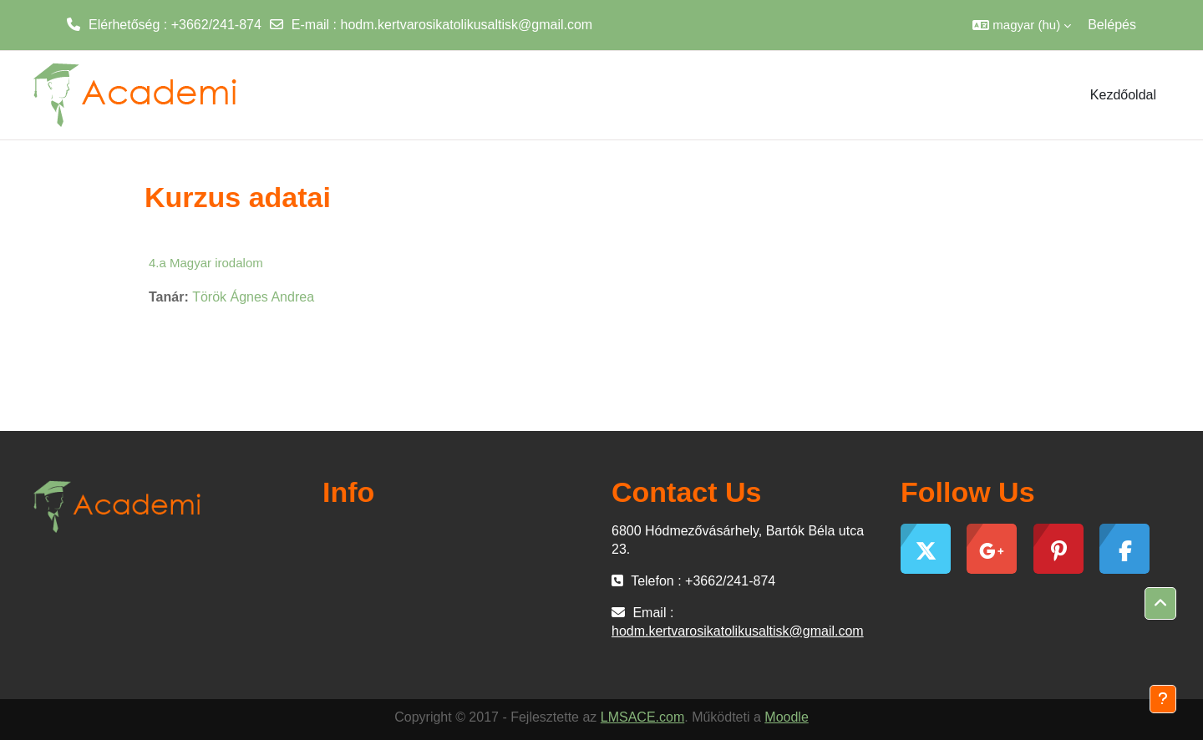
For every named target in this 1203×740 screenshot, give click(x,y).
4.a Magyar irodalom (206, 263)
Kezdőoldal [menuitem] (1123, 95)
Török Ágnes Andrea (253, 297)
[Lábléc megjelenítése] (1163, 699)
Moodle (786, 717)
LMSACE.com (642, 717)
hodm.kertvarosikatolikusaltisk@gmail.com (467, 25)
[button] (1021, 25)
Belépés (1112, 25)
